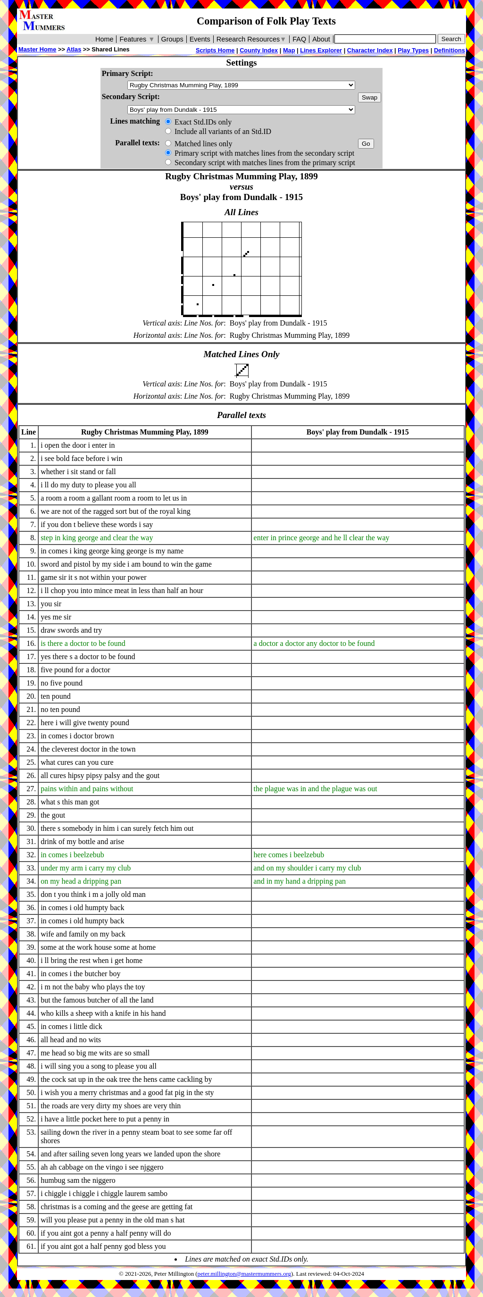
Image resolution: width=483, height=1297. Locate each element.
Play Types (413, 50)
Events (200, 39)
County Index (259, 50)
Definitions (449, 50)
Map (289, 50)
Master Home (37, 49)
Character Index (370, 50)
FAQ (299, 39)
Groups (172, 39)
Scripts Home (215, 50)
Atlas (74, 49)
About (321, 39)
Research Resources (252, 39)
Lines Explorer (321, 50)
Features (137, 39)
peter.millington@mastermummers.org (244, 1274)
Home (104, 39)
